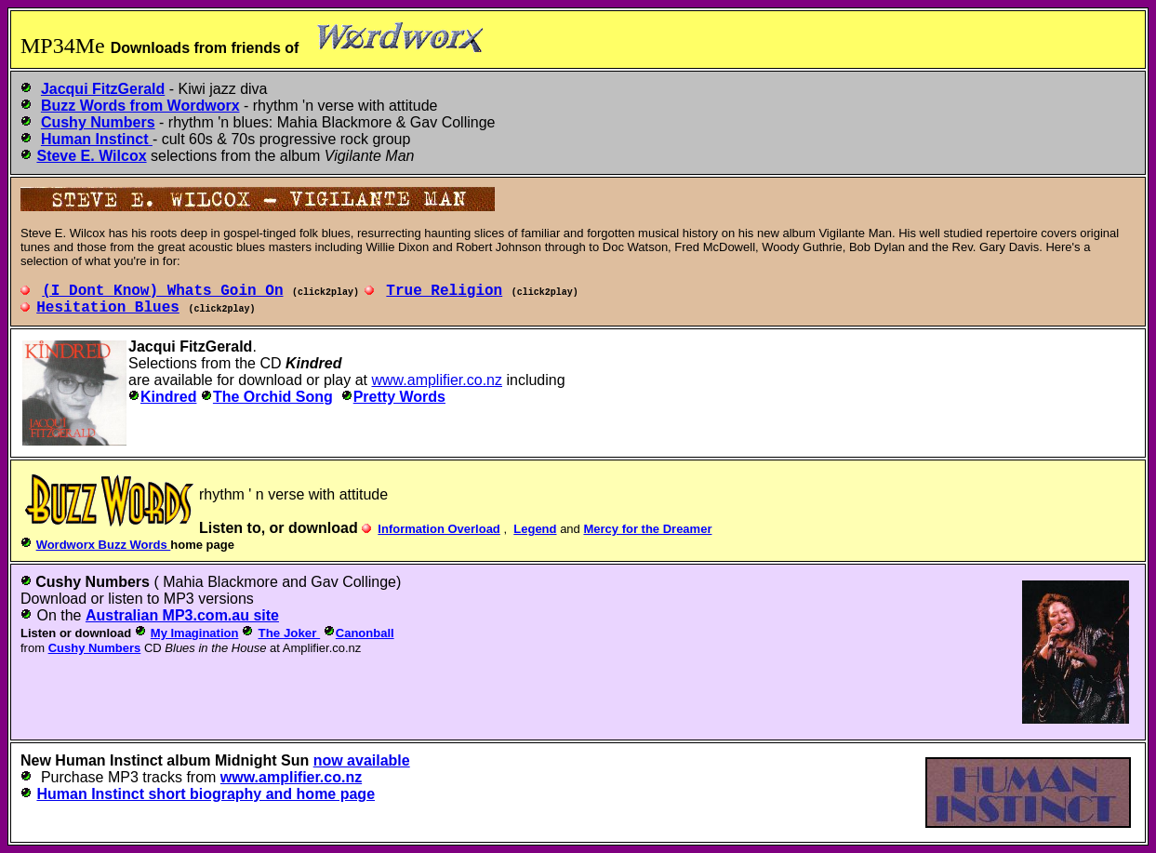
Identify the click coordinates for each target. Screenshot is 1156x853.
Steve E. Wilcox (91, 156)
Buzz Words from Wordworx (140, 105)
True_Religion (444, 291)
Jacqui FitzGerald (190, 346)
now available (361, 760)
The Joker (290, 633)
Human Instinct (109, 760)
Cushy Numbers (92, 582)
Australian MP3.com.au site (182, 615)
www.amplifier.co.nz (437, 380)
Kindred (168, 397)
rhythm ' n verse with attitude (293, 494)
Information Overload (438, 529)
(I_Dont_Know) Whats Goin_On (162, 291)
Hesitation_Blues (107, 308)
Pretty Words (399, 397)
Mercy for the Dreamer (647, 529)
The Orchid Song (273, 397)
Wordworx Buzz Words (103, 545)
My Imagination (195, 633)
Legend (534, 529)
